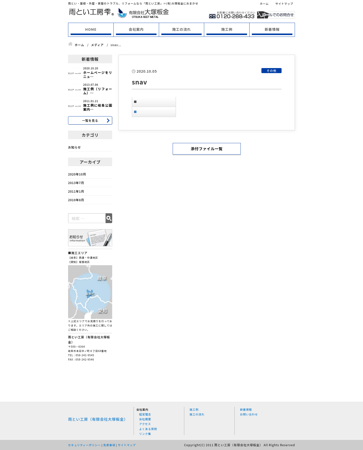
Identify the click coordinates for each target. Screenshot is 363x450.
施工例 (226, 29)
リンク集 (145, 434)
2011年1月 (76, 191)
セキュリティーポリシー (84, 445)
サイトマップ (284, 4)
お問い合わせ (249, 414)
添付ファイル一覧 (207, 148)
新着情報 (272, 29)
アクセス (145, 424)
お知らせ (74, 147)
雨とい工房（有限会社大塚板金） (98, 419)
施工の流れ (181, 29)
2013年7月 (76, 183)
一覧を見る (90, 120)
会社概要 (145, 419)
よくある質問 (148, 429)
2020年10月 (77, 174)
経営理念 (145, 414)
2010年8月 (76, 200)
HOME (91, 29)
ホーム (264, 4)
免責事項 (109, 445)
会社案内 (136, 29)
